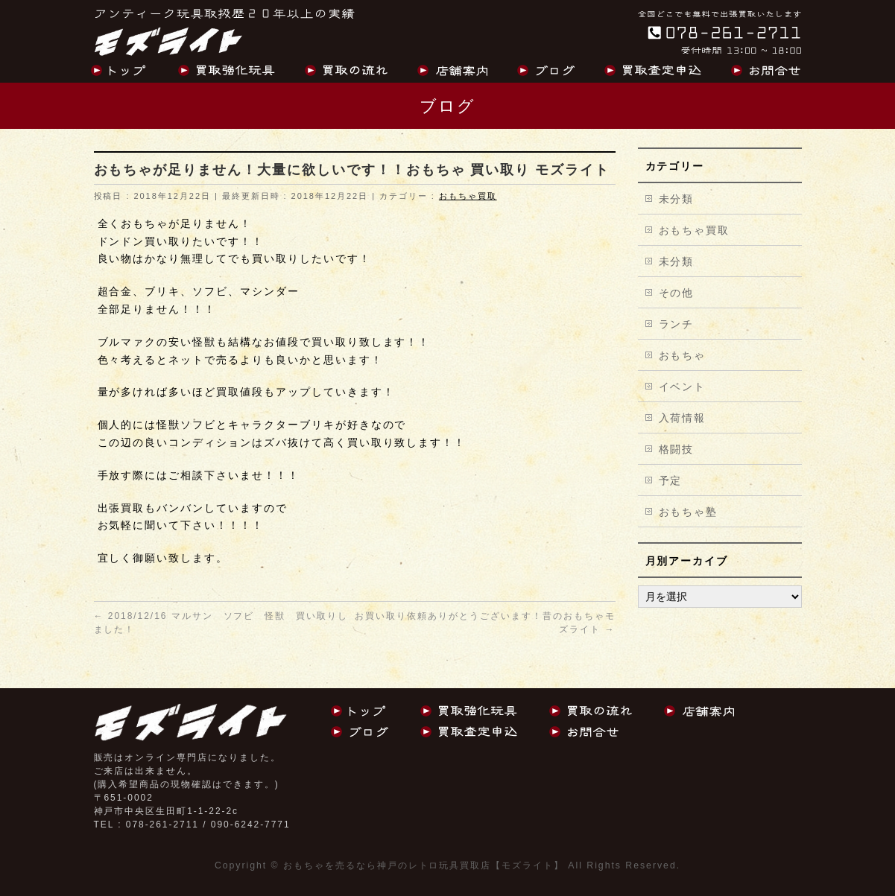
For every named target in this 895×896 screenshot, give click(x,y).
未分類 (677, 199)
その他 (677, 293)
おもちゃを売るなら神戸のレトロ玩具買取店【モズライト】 (423, 865)
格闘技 (677, 449)
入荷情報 (682, 418)
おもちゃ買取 (468, 195)
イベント (682, 387)
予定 (671, 480)
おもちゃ (682, 355)
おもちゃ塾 (688, 512)
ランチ (677, 324)
